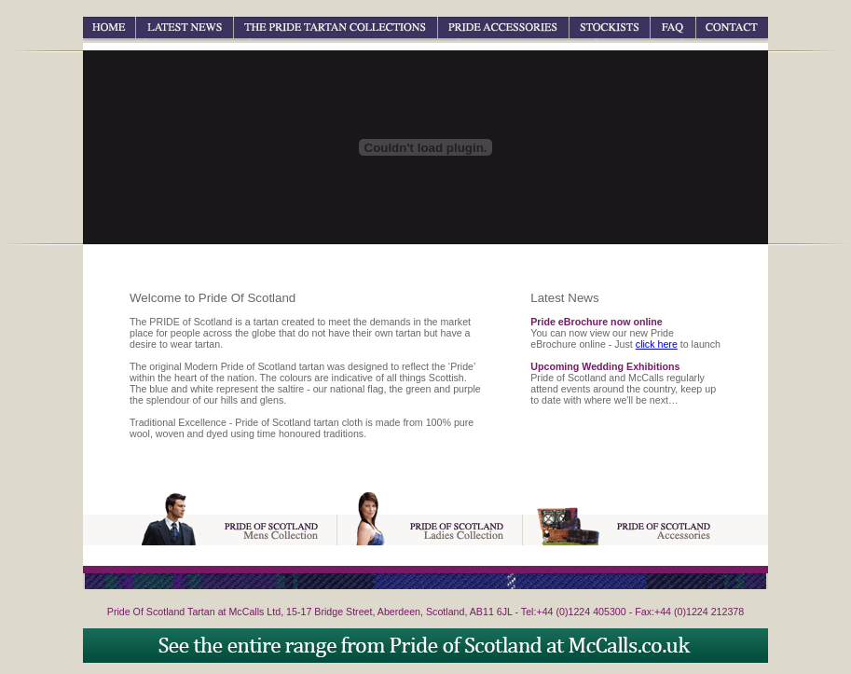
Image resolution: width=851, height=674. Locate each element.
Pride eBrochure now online (596, 321)
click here (657, 344)
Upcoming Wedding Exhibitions (604, 366)
